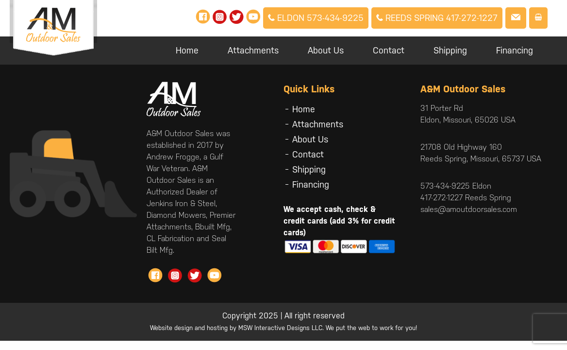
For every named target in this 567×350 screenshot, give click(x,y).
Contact (388, 50)
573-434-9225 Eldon (455, 186)
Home (187, 50)
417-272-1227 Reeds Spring (465, 197)
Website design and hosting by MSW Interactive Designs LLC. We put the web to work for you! (283, 328)
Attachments (253, 50)
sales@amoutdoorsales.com (468, 209)
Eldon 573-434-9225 (316, 18)
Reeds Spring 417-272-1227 (437, 18)
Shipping (450, 50)
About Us (326, 50)
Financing (514, 50)
